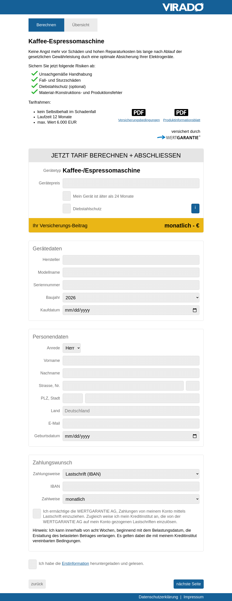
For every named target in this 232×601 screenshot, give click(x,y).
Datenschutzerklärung (158, 597)
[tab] (46, 25)
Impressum (193, 597)
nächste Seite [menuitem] (188, 584)
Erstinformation (75, 563)
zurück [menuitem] (37, 584)
